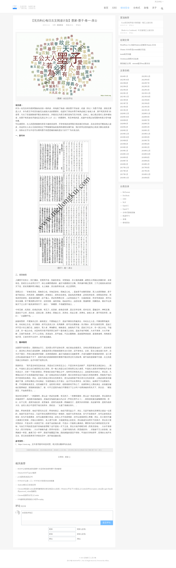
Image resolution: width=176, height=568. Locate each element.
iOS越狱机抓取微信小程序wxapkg (31, 500)
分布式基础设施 (129, 213)
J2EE (115, 9)
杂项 (147, 9)
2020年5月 (146, 124)
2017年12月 (124, 168)
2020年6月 (124, 124)
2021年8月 (146, 100)
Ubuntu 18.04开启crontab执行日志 (133, 50)
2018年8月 (146, 158)
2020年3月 (146, 127)
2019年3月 (124, 148)
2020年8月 (124, 121)
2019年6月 (124, 144)
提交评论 (107, 523)
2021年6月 (146, 104)
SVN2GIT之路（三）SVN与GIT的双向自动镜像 (36, 481)
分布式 (137, 9)
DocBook (126, 196)
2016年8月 (146, 178)
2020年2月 (124, 131)
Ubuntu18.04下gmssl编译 (27, 473)
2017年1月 (124, 175)
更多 (67, 457)
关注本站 (159, 3)
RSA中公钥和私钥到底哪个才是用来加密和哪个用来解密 (39, 469)
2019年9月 (146, 138)
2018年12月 (146, 151)
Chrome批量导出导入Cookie (28, 496)
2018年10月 (146, 155)
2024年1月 (124, 77)
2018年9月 (124, 158)
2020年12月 (124, 114)
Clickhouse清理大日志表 (129, 59)
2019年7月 (146, 141)
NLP (124, 203)
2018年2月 (124, 165)
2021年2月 (124, 111)
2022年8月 (124, 84)
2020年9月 (146, 117)
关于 (155, 9)
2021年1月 (146, 111)
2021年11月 (124, 97)
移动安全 (125, 9)
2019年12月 (124, 134)
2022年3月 (146, 90)
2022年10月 (124, 80)
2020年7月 (146, 121)
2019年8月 (124, 141)
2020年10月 (124, 117)
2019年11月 (146, 134)
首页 (106, 9)
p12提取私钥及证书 (25, 477)
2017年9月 (146, 168)
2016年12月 (146, 175)
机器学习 (126, 216)
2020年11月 (146, 114)
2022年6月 (124, 87)
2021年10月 (146, 97)
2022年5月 (146, 87)
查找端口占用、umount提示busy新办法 (135, 64)
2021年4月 (124, 107)
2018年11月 (124, 155)
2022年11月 (146, 77)
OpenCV (126, 210)
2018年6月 (146, 161)
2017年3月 (146, 171)
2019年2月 (146, 148)
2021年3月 (146, 107)
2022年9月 (146, 80)
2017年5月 (124, 171)
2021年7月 (124, 104)
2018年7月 (124, 161)
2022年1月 (124, 94)
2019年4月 (146, 144)
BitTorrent (126, 193)
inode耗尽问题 (125, 55)
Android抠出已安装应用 (27, 485)
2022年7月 (146, 84)
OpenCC (126, 206)
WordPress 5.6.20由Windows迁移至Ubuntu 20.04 (138, 45)
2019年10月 (124, 138)
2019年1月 (124, 151)
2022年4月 (124, 90)
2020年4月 (124, 127)
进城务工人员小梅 (15, 9)
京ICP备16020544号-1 (74, 561)
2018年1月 (146, 165)
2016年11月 (124, 178)
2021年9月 (124, 100)
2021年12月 (146, 94)
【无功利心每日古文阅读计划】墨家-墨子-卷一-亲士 (64, 21)
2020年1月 (146, 131)
